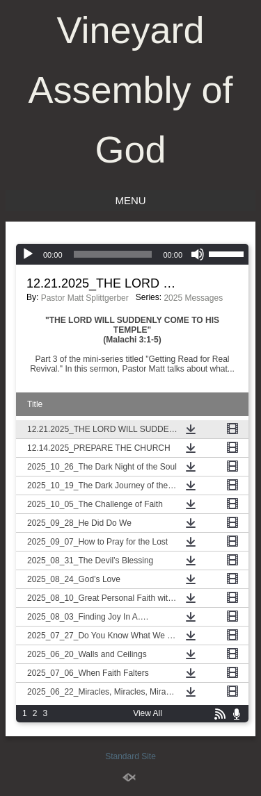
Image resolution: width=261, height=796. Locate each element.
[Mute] (198, 254)
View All (147, 713)
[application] (132, 254)
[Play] (28, 254)
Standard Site (130, 756)
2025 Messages (193, 298)
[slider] (113, 254)
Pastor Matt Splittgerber (85, 298)
